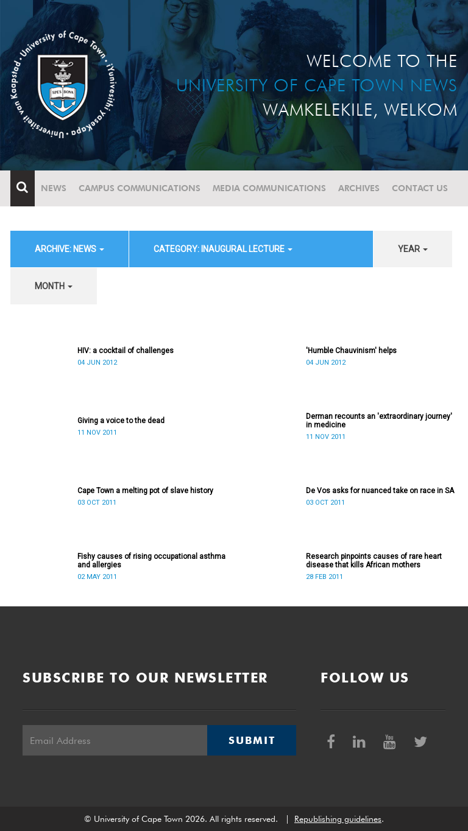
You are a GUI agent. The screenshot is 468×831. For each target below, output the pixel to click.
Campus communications (139, 188)
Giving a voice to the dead (121, 420)
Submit (252, 740)
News (53, 188)
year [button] (413, 249)
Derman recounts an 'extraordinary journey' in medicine (379, 420)
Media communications (269, 188)
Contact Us (420, 188)
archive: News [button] (69, 249)
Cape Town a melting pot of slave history (145, 490)
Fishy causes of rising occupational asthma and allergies (151, 560)
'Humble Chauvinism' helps (351, 350)
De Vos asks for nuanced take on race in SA (380, 490)
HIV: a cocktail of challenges (125, 350)
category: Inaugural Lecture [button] (223, 249)
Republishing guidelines (337, 819)
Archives (359, 188)
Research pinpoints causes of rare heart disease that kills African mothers (374, 560)
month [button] (54, 286)
